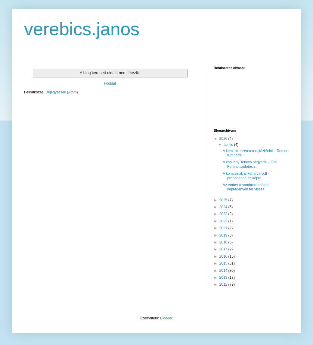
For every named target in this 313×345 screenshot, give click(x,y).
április (229, 145)
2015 (223, 263)
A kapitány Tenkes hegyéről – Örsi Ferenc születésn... (250, 164)
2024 (223, 207)
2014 (223, 270)
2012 (223, 284)
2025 (223, 200)
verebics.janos (82, 29)
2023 (223, 214)
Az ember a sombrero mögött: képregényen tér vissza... (247, 187)
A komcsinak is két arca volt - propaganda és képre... (246, 175)
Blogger (166, 318)
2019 (223, 235)
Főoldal (110, 83)
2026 (223, 138)
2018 (223, 242)
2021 (223, 228)
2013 (223, 277)
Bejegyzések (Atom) (61, 92)
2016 (223, 256)
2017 (223, 249)
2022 (223, 221)
